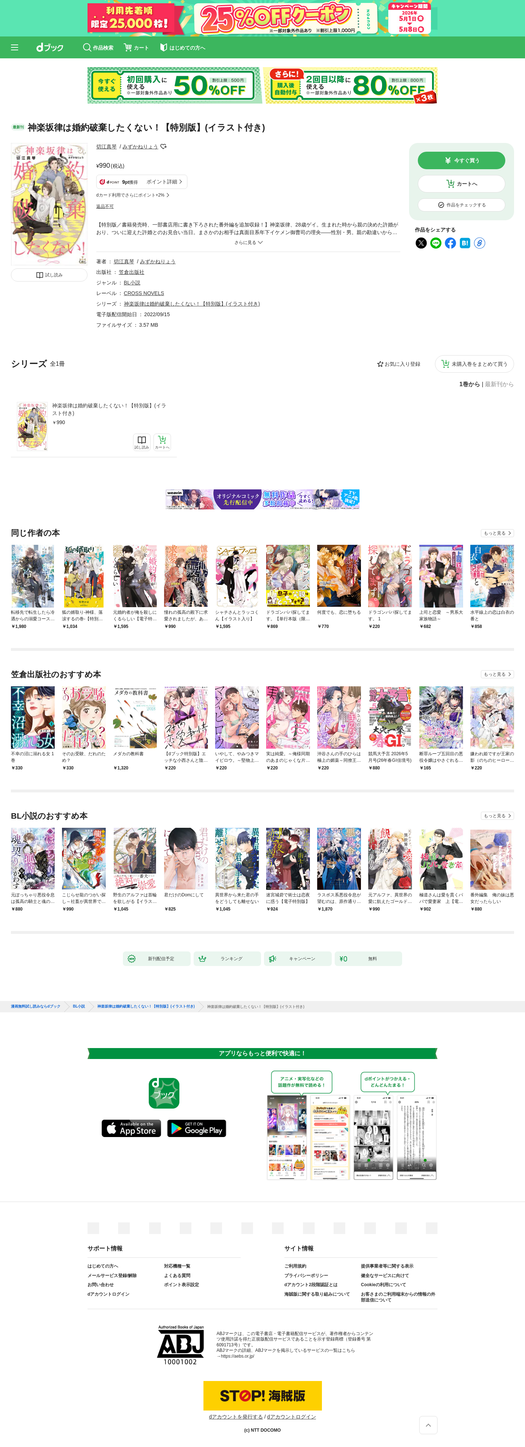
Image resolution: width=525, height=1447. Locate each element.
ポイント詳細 (162, 182)
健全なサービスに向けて (385, 1275)
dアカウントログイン (108, 1294)
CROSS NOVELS (144, 293)
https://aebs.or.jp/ (237, 1356)
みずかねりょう (140, 147)
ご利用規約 (295, 1266)
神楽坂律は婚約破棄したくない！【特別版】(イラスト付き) (109, 409)
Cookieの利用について (383, 1284)
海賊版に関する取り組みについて (317, 1294)
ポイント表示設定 (181, 1284)
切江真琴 (106, 147)
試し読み (54, 275)
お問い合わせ (101, 1284)
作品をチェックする (466, 204)
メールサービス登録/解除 (112, 1275)
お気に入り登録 (402, 364)
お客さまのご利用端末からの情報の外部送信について (398, 1297)
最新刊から (499, 384)
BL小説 (132, 283)
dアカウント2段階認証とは (311, 1284)
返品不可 (105, 206)
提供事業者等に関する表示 (387, 1266)
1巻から (469, 384)
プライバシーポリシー (306, 1275)
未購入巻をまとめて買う (480, 364)
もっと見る (495, 533)
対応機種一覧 (177, 1266)
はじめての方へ (103, 1266)
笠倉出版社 (131, 272)
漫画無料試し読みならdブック (36, 1006)
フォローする (163, 146)
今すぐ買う (467, 160)
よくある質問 (177, 1275)
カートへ (467, 184)
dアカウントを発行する (236, 1417)
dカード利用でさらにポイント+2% (130, 195)
